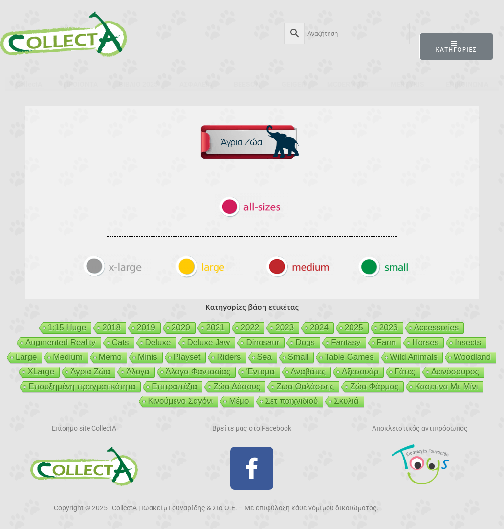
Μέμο (239, 401)
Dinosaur (262, 342)
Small (298, 357)
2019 (146, 327)
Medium (67, 357)
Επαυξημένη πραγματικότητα (81, 386)
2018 (111, 327)
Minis (147, 357)
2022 (250, 327)
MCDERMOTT (348, 84)
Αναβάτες (308, 371)
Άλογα (137, 371)
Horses (425, 342)
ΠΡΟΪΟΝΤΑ (81, 84)
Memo (110, 357)
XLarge (40, 371)
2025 (354, 327)
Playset (187, 357)
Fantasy (345, 342)
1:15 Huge (67, 327)
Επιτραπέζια (174, 386)
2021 (215, 327)
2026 (388, 327)
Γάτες (404, 371)
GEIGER (294, 84)
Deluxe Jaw (208, 342)
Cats (120, 342)
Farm (386, 342)
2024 (319, 327)
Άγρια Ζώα (90, 371)
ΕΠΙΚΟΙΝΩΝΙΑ (467, 84)
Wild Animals (414, 357)
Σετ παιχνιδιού (291, 401)
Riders (229, 357)
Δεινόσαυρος (455, 371)
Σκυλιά (346, 401)
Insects (468, 342)
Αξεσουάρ (360, 371)
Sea (264, 357)
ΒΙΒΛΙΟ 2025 (138, 84)
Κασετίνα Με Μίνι (446, 386)
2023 (284, 327)
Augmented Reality (60, 342)
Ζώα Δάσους (236, 386)
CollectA (29, 84)
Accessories (436, 327)
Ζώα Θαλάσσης (305, 386)
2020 (181, 327)
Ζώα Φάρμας (374, 386)
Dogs (305, 342)
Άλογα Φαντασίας (198, 371)
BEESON (247, 84)
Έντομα (260, 371)
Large (26, 357)
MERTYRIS (407, 84)
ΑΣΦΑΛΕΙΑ (195, 84)
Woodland (472, 357)
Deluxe (158, 342)
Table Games (349, 357)
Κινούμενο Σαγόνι (180, 401)
